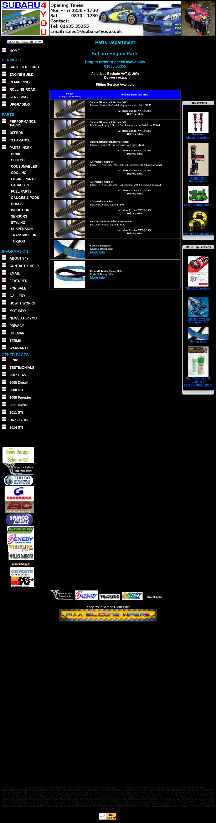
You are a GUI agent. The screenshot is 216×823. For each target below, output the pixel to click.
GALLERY (17, 296)
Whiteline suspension (198, 232)
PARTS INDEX (21, 148)
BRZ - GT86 (19, 420)
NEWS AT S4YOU (23, 318)
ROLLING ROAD (22, 89)
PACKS (15, 125)
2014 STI (16, 427)
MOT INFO (18, 311)
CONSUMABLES (24, 166)
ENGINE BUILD (22, 74)
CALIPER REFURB (24, 67)
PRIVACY (17, 326)
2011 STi (16, 412)
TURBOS (18, 241)
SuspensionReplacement (198, 178)
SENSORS (19, 216)
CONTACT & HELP (24, 266)
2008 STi (16, 390)
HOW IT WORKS (22, 303)
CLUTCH (18, 160)
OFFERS (16, 133)
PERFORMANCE (23, 121)
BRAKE (17, 154)
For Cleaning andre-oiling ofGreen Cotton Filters (198, 380)
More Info (97, 252)
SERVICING (19, 97)
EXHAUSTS (20, 185)
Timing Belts (198, 340)
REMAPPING (20, 82)
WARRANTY (19, 348)
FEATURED (18, 281)
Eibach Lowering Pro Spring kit (198, 319)
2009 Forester (20, 397)
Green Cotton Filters (198, 203)
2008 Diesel (19, 382)
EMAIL (15, 273)
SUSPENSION (22, 229)
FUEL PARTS (21, 191)
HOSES (16, 204)
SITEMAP (17, 333)
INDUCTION (20, 210)
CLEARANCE (20, 140)
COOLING (18, 173)
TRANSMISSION (23, 235)
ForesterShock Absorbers (198, 134)
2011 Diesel (19, 405)
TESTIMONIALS (22, 367)
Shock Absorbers (198, 287)
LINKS (15, 360)
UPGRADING (20, 104)
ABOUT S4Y (19, 258)
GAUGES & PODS (25, 197)
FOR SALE (18, 288)
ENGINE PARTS (23, 179)
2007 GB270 (19, 375)
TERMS (15, 341)
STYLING (18, 222)
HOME (15, 51)
